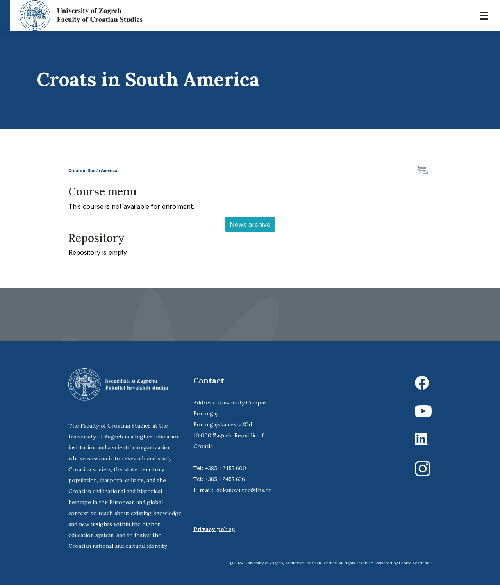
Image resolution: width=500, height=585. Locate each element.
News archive (250, 224)
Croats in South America (92, 170)
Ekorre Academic (415, 562)
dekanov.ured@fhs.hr (243, 490)
